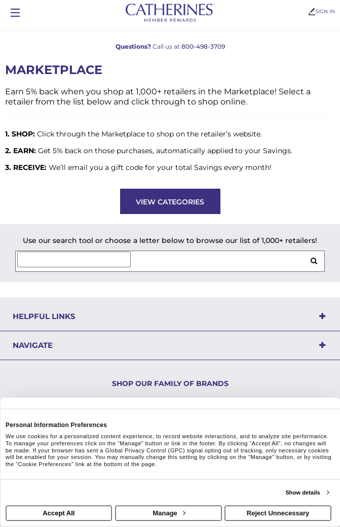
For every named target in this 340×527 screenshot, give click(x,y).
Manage (169, 513)
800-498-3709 (203, 46)
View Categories (170, 201)
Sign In (322, 11)
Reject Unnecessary (278, 513)
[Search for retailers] (74, 260)
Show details (302, 492)
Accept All (58, 513)
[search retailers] (314, 261)
